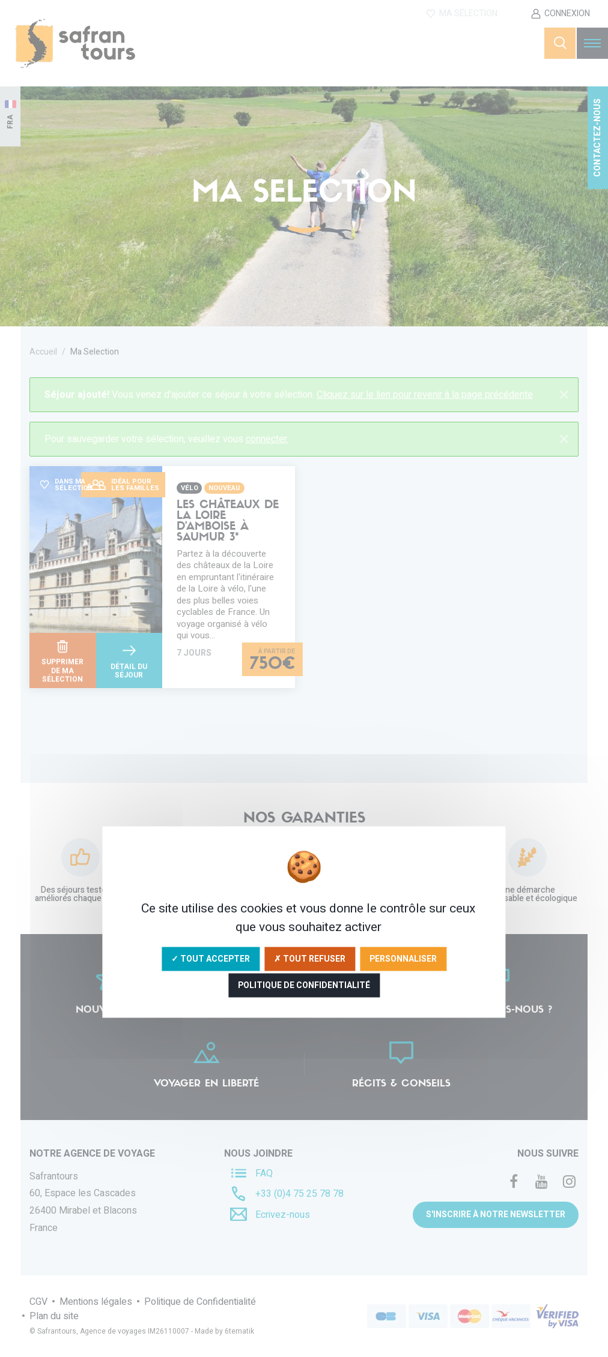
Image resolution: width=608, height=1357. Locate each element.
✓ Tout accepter (210, 959)
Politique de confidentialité (304, 985)
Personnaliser (403, 959)
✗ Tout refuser (309, 959)
